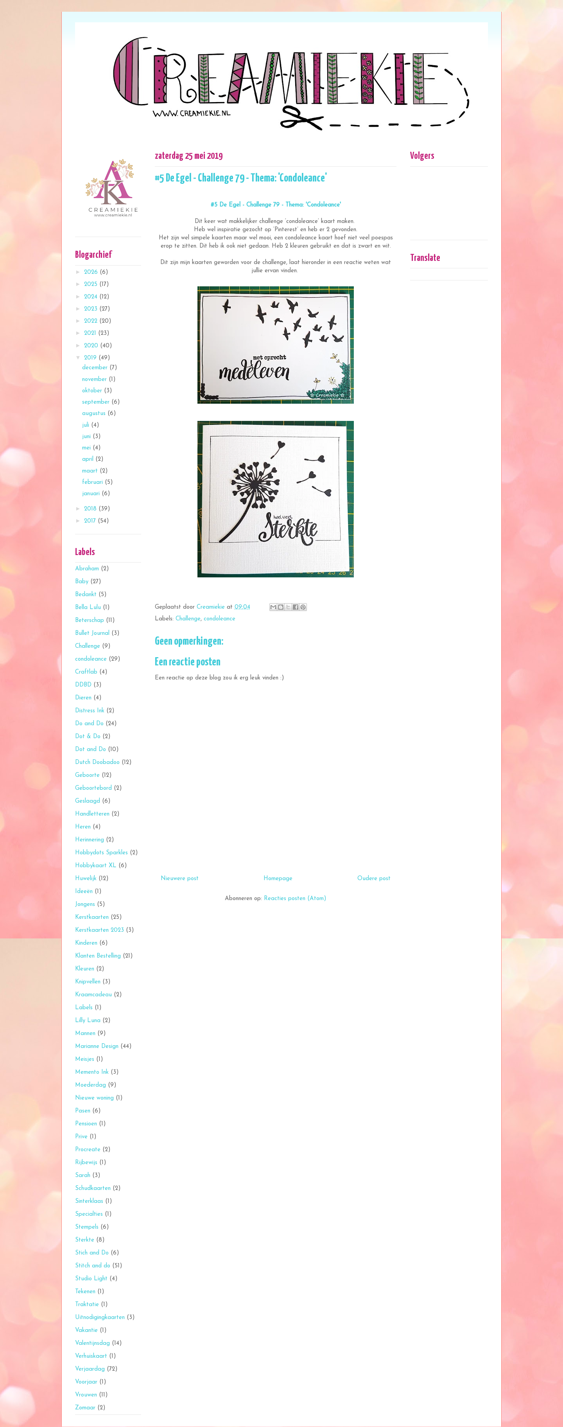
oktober (93, 391)
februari (93, 482)
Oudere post (374, 879)
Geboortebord (93, 788)
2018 (91, 509)
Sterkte (84, 1240)
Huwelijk (86, 879)
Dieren (83, 698)
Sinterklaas (89, 1201)
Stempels (87, 1227)
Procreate (87, 1150)
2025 (91, 285)
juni (87, 437)
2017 (91, 521)
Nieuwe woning (94, 1098)
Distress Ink (89, 711)
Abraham (87, 569)
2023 (91, 309)
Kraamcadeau (93, 995)
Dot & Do (87, 737)
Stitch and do (92, 1266)
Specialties (89, 1214)
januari (92, 494)
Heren (83, 827)
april (88, 459)
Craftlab (86, 672)
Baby (81, 582)
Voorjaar (86, 1382)
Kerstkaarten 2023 (99, 930)
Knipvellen (87, 982)
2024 (91, 297)
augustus (95, 414)
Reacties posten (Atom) (295, 899)
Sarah (82, 1176)
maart (91, 471)
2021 (91, 333)
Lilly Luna (87, 1021)
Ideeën (84, 892)
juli (86, 425)
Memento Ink (92, 1072)
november (95, 380)
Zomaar (85, 1408)
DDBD (83, 685)
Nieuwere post (180, 879)
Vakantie (86, 1331)
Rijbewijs (86, 1163)
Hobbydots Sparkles (101, 853)
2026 (92, 272)
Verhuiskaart (91, 1356)
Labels (84, 1008)
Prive (81, 1137)
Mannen (85, 1034)
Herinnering (89, 840)
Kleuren (84, 969)
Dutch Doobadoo (97, 763)
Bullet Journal (92, 633)
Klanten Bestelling (98, 956)
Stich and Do (92, 1253)
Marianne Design (96, 1047)
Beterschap (89, 621)
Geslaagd (87, 801)
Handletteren (92, 814)
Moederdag (90, 1085)
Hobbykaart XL (96, 866)
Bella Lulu (88, 608)
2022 (91, 321)
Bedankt (86, 595)
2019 (91, 358)
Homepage (278, 879)
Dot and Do (90, 750)
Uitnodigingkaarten (100, 1318)
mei (87, 448)
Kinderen (86, 943)
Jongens (85, 905)
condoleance (219, 619)
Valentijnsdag (92, 1343)
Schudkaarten (93, 1189)
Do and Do (89, 724)
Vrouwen (86, 1395)
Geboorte (87, 775)
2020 (92, 346)
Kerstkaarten (92, 917)
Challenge (188, 619)
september (96, 402)
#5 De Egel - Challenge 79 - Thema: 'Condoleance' (276, 205)
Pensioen (86, 1124)
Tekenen (85, 1292)
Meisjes (84, 1059)
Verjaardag (90, 1369)
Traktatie (87, 1305)
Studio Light (91, 1279)
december (95, 368)
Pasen (82, 1111)
